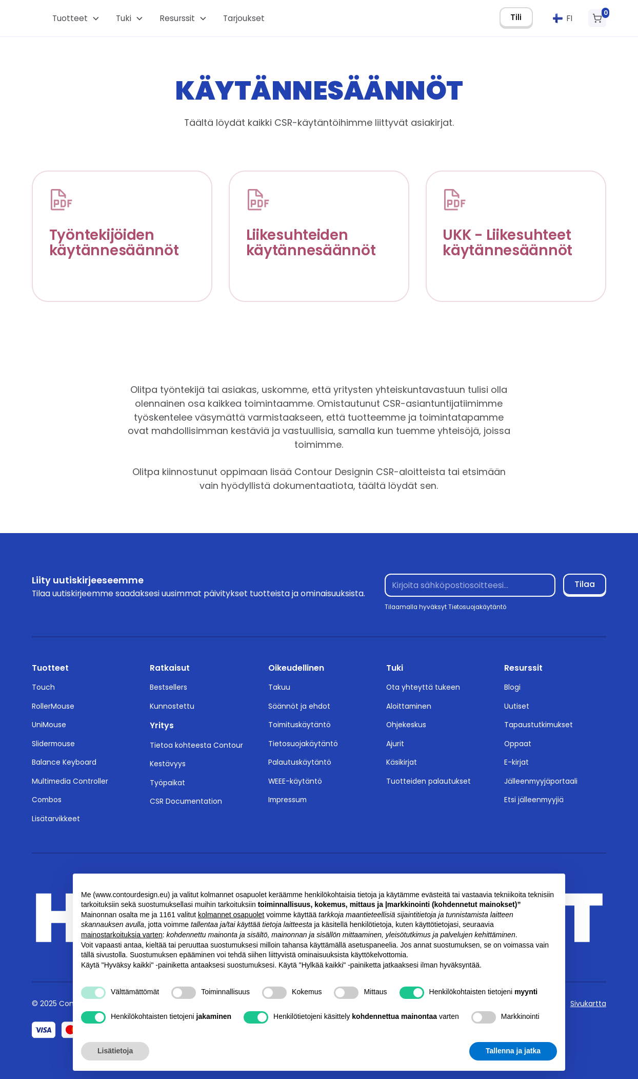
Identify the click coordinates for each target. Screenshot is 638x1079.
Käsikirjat (401, 762)
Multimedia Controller (70, 781)
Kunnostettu (172, 706)
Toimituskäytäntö (299, 725)
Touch (43, 687)
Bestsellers (168, 687)
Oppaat (517, 744)
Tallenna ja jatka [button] (513, 1051)
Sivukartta (588, 1003)
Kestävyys (168, 764)
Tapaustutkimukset (538, 725)
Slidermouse (53, 744)
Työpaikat (167, 783)
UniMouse (49, 725)
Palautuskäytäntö (299, 762)
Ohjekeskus (406, 725)
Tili (516, 17)
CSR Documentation (186, 801)
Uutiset (516, 706)
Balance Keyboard (64, 762)
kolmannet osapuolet (231, 915)
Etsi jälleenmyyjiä (534, 799)
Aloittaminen (408, 706)
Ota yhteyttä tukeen (423, 687)
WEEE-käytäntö (295, 781)
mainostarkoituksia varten (122, 935)
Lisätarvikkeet (56, 818)
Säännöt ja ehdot (299, 706)
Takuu (279, 687)
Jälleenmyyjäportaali (540, 781)
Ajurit (395, 744)
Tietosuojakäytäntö (303, 744)
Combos (47, 799)
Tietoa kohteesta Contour (196, 745)
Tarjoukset (244, 18)
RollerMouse (53, 706)
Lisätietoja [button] (115, 1051)
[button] (76, 18)
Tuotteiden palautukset (428, 781)
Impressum (287, 799)
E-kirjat (516, 762)
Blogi (512, 687)
